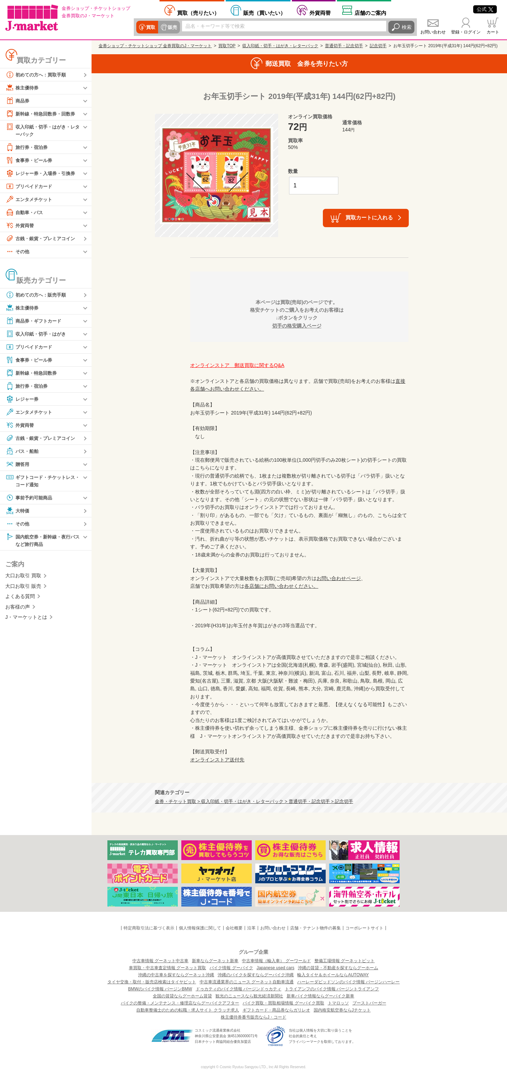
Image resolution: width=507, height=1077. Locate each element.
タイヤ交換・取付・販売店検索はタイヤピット (151, 981)
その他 (18, 252)
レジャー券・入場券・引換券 (43, 173)
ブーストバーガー (369, 1003)
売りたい (198, 12)
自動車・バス (25, 212)
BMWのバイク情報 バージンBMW (160, 988)
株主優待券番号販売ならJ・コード (253, 1017)
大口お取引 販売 (23, 588)
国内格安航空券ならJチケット (342, 1010)
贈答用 (18, 464)
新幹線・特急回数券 (33, 373)
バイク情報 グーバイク (231, 967)
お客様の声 (17, 608)
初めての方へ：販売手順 (38, 295)
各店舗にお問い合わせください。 (281, 586)
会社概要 (234, 928)
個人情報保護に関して (200, 928)
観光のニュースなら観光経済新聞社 (249, 996)
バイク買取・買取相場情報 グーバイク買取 (283, 1003)
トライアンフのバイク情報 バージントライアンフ (332, 988)
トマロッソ (338, 1003)
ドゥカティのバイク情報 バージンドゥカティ (238, 988)
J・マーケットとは (26, 619)
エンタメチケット (30, 199)
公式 (485, 9)
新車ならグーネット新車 (215, 960)
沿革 (251, 928)
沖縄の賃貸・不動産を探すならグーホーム (338, 967)
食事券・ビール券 (30, 160)
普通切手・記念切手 (344, 45)
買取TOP (226, 45)
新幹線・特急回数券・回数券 (43, 114)
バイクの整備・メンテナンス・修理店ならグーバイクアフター (180, 1003)
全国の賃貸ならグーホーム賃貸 (182, 996)
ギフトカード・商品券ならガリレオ (276, 1010)
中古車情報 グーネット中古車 (160, 960)
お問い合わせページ (339, 578)
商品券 (18, 101)
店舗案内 (370, 12)
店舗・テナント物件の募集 (315, 928)
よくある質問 (20, 598)
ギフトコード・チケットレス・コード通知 (40, 480)
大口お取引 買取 (23, 577)
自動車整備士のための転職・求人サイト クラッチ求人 (187, 1010)
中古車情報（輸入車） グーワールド (276, 960)
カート (493, 32)
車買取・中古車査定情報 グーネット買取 (167, 967)
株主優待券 (23, 87)
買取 (150, 27)
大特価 (18, 512)
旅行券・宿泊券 (28, 147)
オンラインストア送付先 (217, 759)
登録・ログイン (466, 32)
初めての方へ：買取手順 (38, 74)
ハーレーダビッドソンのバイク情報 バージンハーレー (348, 981)
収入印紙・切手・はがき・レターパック (43, 130)
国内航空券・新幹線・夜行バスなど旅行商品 (43, 541)
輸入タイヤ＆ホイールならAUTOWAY (333, 974)
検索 (407, 27)
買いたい (264, 12)
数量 (293, 171)
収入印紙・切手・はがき (38, 334)
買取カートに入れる (369, 217)
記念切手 (378, 45)
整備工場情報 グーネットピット (344, 960)
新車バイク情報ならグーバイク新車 (320, 996)
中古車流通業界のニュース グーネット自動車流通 (247, 981)
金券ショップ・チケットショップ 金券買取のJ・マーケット (155, 45)
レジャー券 (23, 399)
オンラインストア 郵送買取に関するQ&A (237, 365)
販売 (171, 27)
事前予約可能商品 (30, 498)
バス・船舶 (23, 451)
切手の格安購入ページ (296, 326)
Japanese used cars (275, 967)
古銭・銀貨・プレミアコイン (43, 239)
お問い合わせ (433, 32)
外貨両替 (320, 12)
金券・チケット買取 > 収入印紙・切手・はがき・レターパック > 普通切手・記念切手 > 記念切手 (254, 801)
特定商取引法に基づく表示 (149, 928)
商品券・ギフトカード (35, 321)
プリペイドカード (30, 186)
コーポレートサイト (364, 928)
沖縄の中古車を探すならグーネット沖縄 (176, 974)
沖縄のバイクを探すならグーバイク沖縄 (256, 974)
